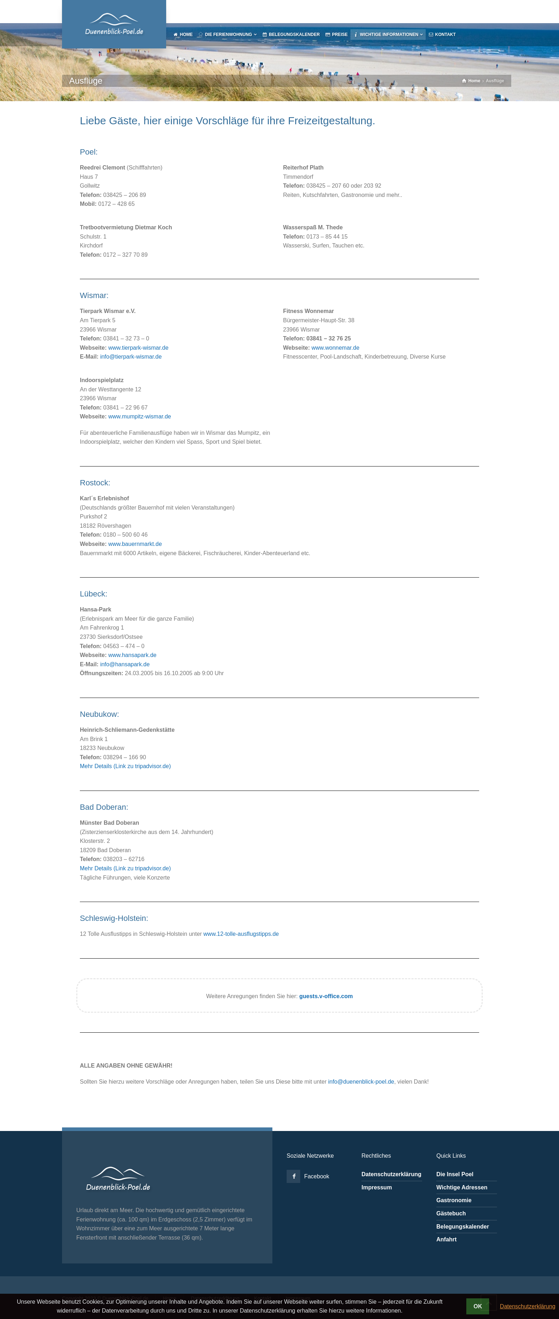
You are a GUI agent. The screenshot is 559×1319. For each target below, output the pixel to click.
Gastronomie (454, 1200)
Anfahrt (446, 1239)
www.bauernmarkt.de (135, 544)
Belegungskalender (462, 1227)
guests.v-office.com (326, 996)
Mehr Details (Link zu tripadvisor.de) (125, 766)
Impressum (376, 1187)
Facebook (316, 1176)
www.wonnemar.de (335, 348)
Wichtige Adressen (461, 1187)
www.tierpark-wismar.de (138, 348)
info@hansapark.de (125, 664)
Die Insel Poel (454, 1174)
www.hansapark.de (132, 655)
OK (477, 1306)
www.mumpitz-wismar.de (139, 416)
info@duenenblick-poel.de (361, 1082)
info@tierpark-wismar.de (131, 357)
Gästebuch (451, 1213)
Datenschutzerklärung (391, 1174)
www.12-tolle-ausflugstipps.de (241, 934)
